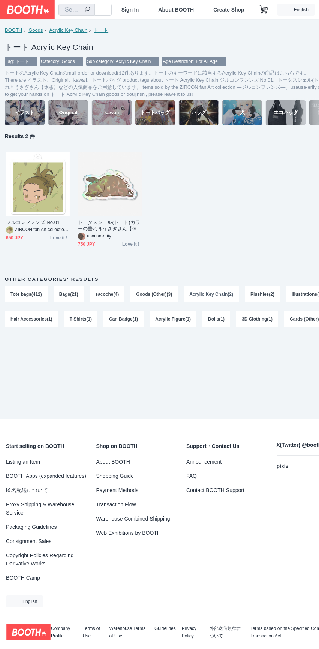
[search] (87, 10)
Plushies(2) (262, 294)
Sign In (130, 9)
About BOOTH (176, 9)
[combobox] (76, 10)
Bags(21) (68, 294)
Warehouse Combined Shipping (133, 519)
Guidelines (165, 628)
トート (101, 30)
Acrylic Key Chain (68, 30)
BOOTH (13, 30)
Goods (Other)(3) (154, 294)
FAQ (191, 476)
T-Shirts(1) (81, 319)
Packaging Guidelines (31, 527)
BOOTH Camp (23, 578)
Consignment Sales (28, 541)
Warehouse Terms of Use (127, 632)
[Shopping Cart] (264, 9)
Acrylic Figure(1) (173, 319)
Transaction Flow (116, 504)
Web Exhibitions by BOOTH (128, 533)
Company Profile (60, 632)
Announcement (204, 462)
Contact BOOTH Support (215, 490)
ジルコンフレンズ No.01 (33, 222)
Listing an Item (23, 462)
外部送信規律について (225, 632)
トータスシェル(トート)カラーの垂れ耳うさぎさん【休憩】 (109, 225)
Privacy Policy (189, 632)
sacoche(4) (107, 294)
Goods (35, 30)
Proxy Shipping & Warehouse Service (40, 508)
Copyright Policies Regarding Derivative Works (40, 559)
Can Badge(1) (123, 319)
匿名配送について (27, 490)
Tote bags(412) (26, 294)
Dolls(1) (216, 319)
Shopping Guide (115, 476)
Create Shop (228, 9)
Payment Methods (117, 490)
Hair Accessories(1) (31, 319)
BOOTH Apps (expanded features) (46, 476)
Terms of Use (91, 632)
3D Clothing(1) (257, 319)
